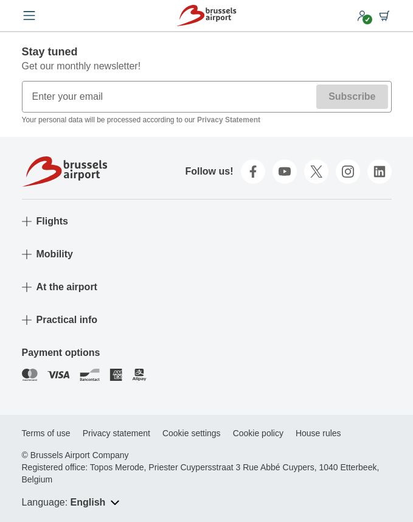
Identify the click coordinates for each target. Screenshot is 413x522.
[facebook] (253, 171)
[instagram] (348, 171)
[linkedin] (379, 171)
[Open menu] (29, 16)
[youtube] (284, 171)
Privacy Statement (228, 120)
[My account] (362, 16)
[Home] (206, 15)
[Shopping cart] (384, 16)
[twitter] (316, 171)
